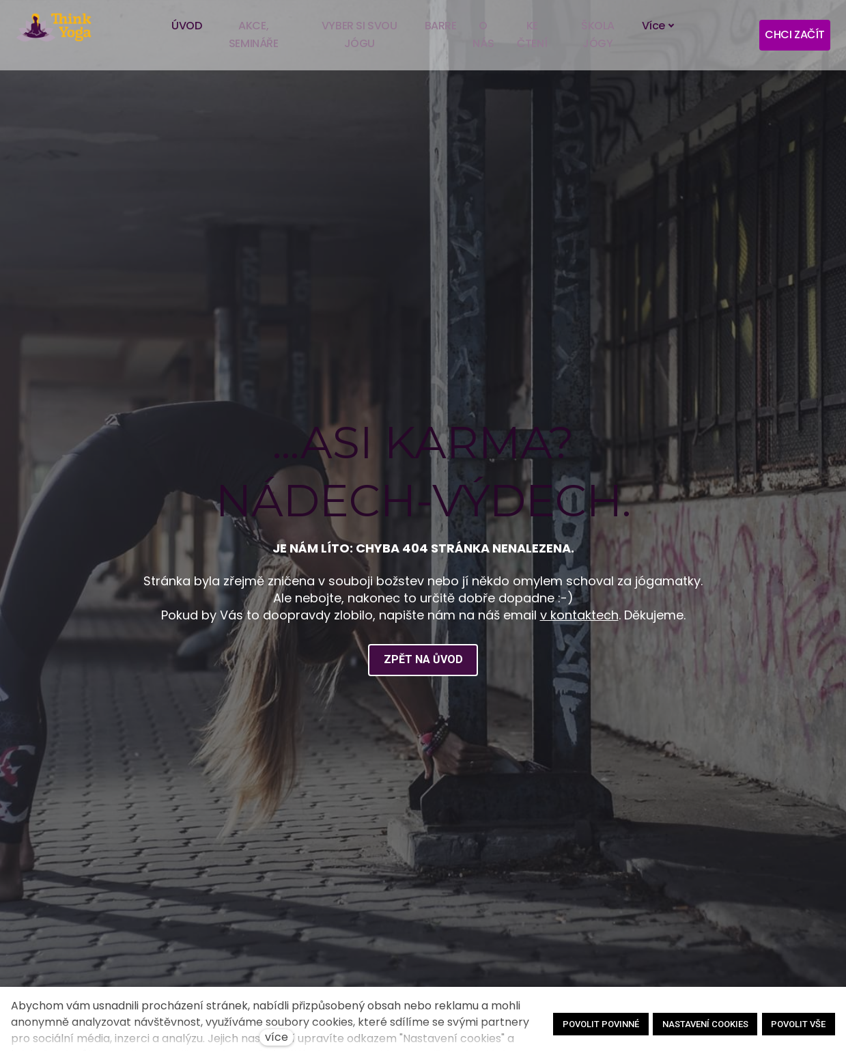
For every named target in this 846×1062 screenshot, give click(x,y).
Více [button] (659, 25)
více (276, 1037)
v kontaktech (579, 617)
